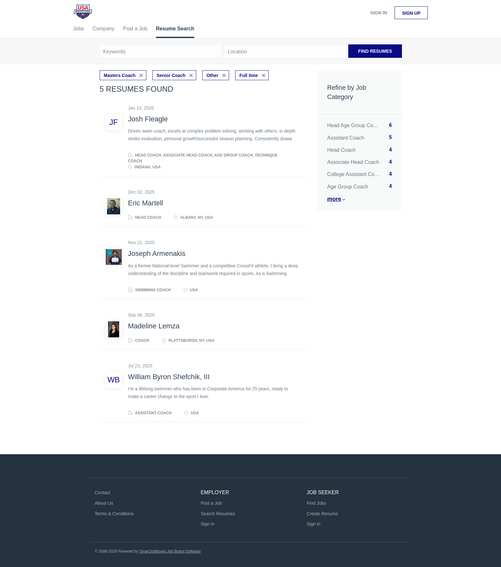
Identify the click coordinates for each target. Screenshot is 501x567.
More (334, 199)
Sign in (378, 12)
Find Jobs (316, 503)
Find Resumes (375, 51)
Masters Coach (120, 75)
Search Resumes (218, 513)
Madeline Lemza (154, 326)
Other (212, 75)
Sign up (411, 13)
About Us (104, 503)
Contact (102, 492)
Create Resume (322, 513)
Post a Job (211, 503)
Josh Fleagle (148, 119)
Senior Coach (171, 75)
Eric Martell (145, 203)
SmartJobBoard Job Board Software (170, 551)
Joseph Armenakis (157, 253)
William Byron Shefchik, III (169, 377)
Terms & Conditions (114, 513)
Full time (248, 75)
